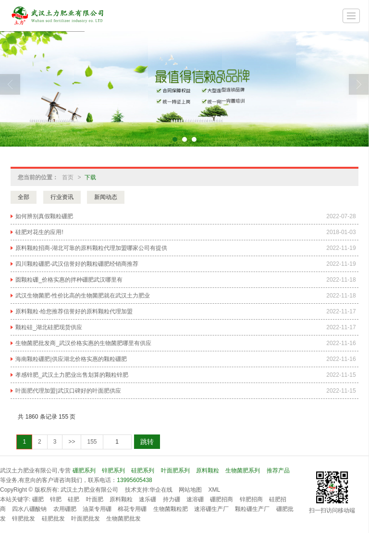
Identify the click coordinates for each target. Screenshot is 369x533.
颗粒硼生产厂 (252, 509)
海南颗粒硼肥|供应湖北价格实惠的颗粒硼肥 (70, 359)
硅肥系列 (142, 470)
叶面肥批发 (85, 518)
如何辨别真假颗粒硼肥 (44, 216)
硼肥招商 (221, 499)
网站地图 (190, 489)
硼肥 (38, 499)
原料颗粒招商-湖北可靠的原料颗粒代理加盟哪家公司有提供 (91, 248)
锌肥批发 (23, 518)
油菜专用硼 (97, 509)
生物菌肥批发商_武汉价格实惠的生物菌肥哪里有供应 (83, 343)
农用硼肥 (64, 509)
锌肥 (56, 499)
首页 (68, 177)
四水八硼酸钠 (29, 509)
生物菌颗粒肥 (170, 509)
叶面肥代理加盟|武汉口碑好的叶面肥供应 (68, 390)
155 (92, 441)
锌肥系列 (113, 470)
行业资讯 (62, 197)
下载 (90, 177)
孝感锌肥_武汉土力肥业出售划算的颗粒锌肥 (71, 375)
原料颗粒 (207, 470)
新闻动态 (105, 197)
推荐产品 (278, 470)
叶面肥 (94, 499)
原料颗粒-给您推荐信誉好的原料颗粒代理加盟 (74, 311)
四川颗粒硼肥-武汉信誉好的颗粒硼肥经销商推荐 (76, 263)
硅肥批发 (53, 518)
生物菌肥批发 (123, 518)
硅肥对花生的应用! (39, 232)
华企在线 (160, 489)
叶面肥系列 (175, 470)
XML (215, 489)
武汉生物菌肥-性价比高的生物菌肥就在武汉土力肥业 (82, 295)
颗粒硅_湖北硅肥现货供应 (48, 327)
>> (71, 441)
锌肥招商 (251, 499)
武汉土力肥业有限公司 (89, 489)
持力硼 (171, 499)
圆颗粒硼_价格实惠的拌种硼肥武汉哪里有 (69, 279)
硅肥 (73, 499)
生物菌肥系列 (242, 470)
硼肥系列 (84, 470)
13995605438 (134, 480)
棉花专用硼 (132, 509)
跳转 (147, 442)
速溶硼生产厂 (211, 509)
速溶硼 (195, 499)
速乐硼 (147, 499)
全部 (23, 197)
